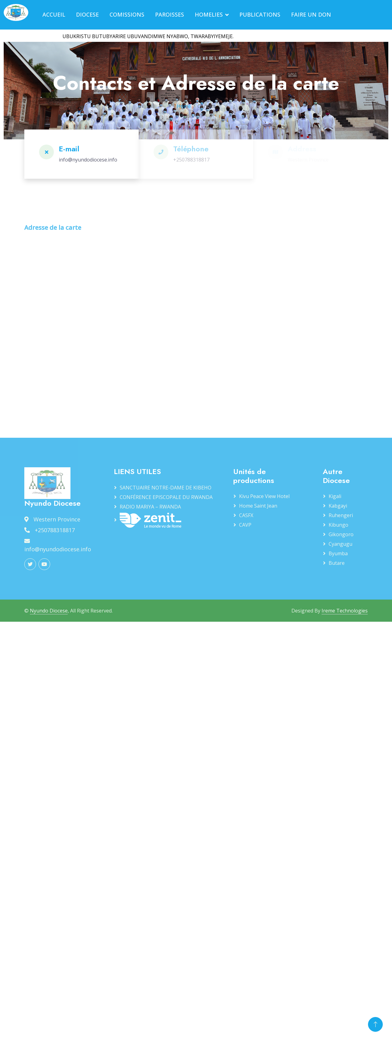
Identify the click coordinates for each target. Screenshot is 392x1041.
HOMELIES (209, 14)
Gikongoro (341, 534)
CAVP (245, 524)
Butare (337, 563)
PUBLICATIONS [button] (259, 14)
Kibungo (338, 524)
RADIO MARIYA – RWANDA (150, 506)
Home (184, 106)
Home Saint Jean (258, 505)
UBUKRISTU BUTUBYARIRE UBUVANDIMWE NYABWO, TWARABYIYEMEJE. (152, 36)
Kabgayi (338, 505)
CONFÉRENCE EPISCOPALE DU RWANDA (166, 497)
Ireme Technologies (345, 610)
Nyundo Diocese (49, 610)
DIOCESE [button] (87, 14)
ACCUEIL (53, 14)
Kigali (335, 496)
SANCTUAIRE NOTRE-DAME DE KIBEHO (165, 487)
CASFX (246, 515)
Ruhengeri (341, 515)
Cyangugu (340, 543)
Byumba (338, 553)
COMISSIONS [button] (127, 14)
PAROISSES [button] (169, 14)
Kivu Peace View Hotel (264, 496)
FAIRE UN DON (311, 14)
